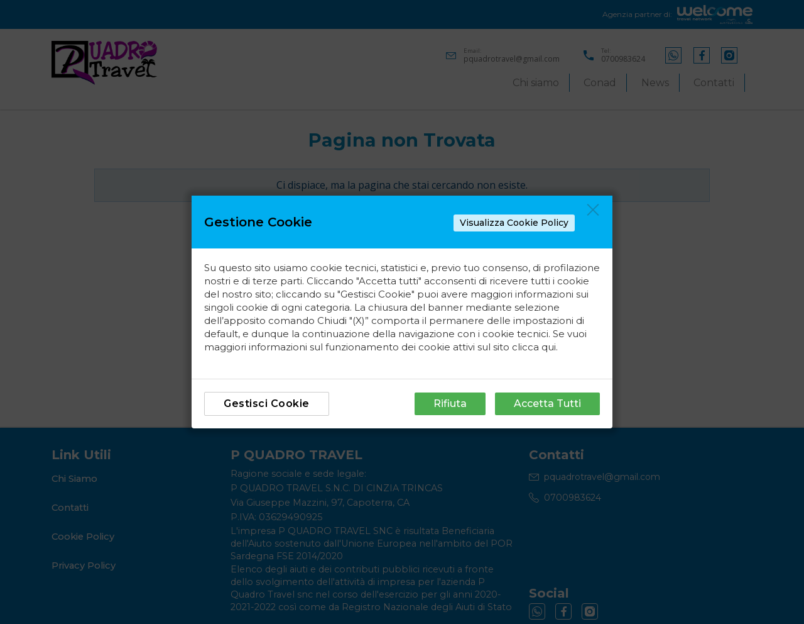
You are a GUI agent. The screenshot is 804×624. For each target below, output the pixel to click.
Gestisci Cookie (267, 404)
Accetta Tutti (547, 404)
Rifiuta (450, 404)
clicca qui (534, 347)
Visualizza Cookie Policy (514, 222)
